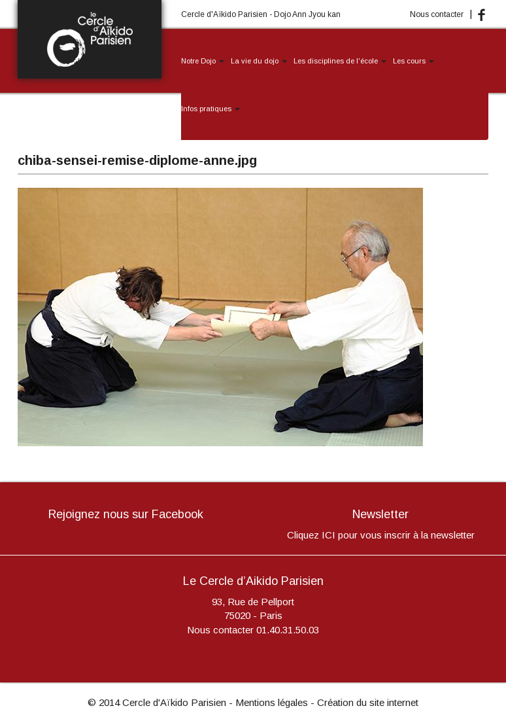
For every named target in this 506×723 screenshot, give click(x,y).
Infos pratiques (210, 109)
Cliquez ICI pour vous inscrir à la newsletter (381, 534)
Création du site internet (367, 702)
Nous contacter (437, 14)
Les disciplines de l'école (340, 61)
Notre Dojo (202, 61)
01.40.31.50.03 (287, 629)
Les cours (413, 61)
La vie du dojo (259, 61)
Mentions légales (271, 702)
